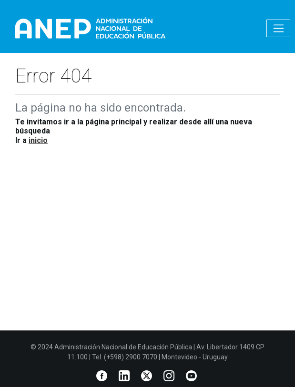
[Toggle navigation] (278, 28)
